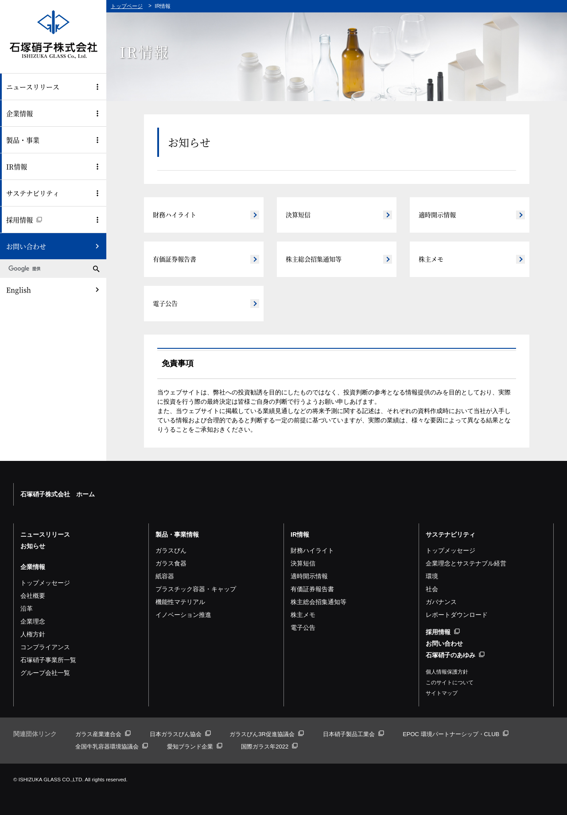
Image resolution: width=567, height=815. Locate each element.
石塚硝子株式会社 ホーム (57, 494)
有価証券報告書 (174, 258)
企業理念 (32, 621)
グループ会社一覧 (45, 672)
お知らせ (32, 546)
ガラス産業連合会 (103, 734)
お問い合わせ (26, 246)
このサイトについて (450, 682)
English (18, 289)
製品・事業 (22, 139)
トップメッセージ (45, 582)
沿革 (26, 608)
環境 (432, 576)
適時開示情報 (437, 214)
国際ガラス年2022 (269, 746)
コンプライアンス (45, 647)
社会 (432, 589)
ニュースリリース (32, 86)
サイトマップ (442, 693)
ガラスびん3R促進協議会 (266, 734)
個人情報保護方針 (447, 672)
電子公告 (165, 303)
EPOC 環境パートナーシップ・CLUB (456, 734)
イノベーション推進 (183, 614)
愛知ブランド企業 (194, 746)
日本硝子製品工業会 (353, 734)
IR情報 (16, 166)
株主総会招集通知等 (314, 258)
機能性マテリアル (180, 601)
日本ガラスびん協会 (180, 734)
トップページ (127, 6)
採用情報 (24, 219)
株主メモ (431, 258)
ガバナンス (441, 601)
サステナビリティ (32, 193)
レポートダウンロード (457, 614)
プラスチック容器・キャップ (195, 589)
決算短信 (298, 214)
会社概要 (32, 595)
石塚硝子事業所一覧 (48, 659)
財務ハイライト (174, 214)
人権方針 (32, 634)
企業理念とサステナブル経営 (466, 563)
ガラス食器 (170, 563)
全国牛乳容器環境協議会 (111, 746)
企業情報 (19, 113)
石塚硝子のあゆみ (455, 655)
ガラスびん (170, 550)
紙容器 (164, 576)
